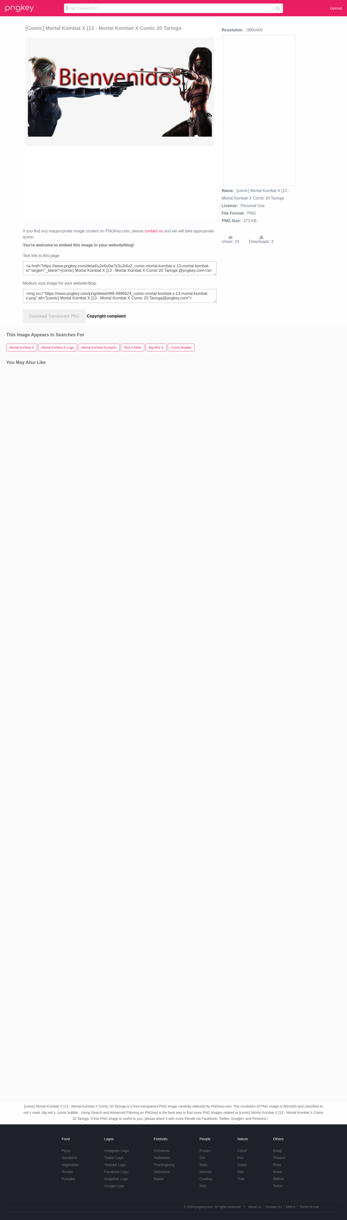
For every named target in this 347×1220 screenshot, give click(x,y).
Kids (203, 1186)
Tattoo (277, 1186)
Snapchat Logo (116, 1179)
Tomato (67, 1172)
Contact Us (274, 1207)
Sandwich (69, 1158)
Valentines (162, 1172)
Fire (240, 1158)
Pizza (66, 1151)
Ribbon (278, 1179)
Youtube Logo (115, 1165)
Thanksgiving (164, 1165)
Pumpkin (68, 1179)
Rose (277, 1165)
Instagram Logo (116, 1151)
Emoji (277, 1151)
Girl (202, 1158)
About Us (254, 1207)
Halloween (162, 1158)
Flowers (279, 1158)
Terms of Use (309, 1207)
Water (277, 1172)
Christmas (161, 1151)
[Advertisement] (79, 184)
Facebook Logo (116, 1172)
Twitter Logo (113, 1158)
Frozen (205, 1151)
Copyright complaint (106, 316)
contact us (154, 231)
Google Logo (114, 1186)
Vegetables (70, 1165)
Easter (159, 1179)
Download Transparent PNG (54, 316)
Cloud (242, 1151)
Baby (204, 1165)
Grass (242, 1165)
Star (240, 1172)
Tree (240, 1179)
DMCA (291, 1207)
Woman (206, 1172)
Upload (336, 8)
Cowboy (206, 1179)
